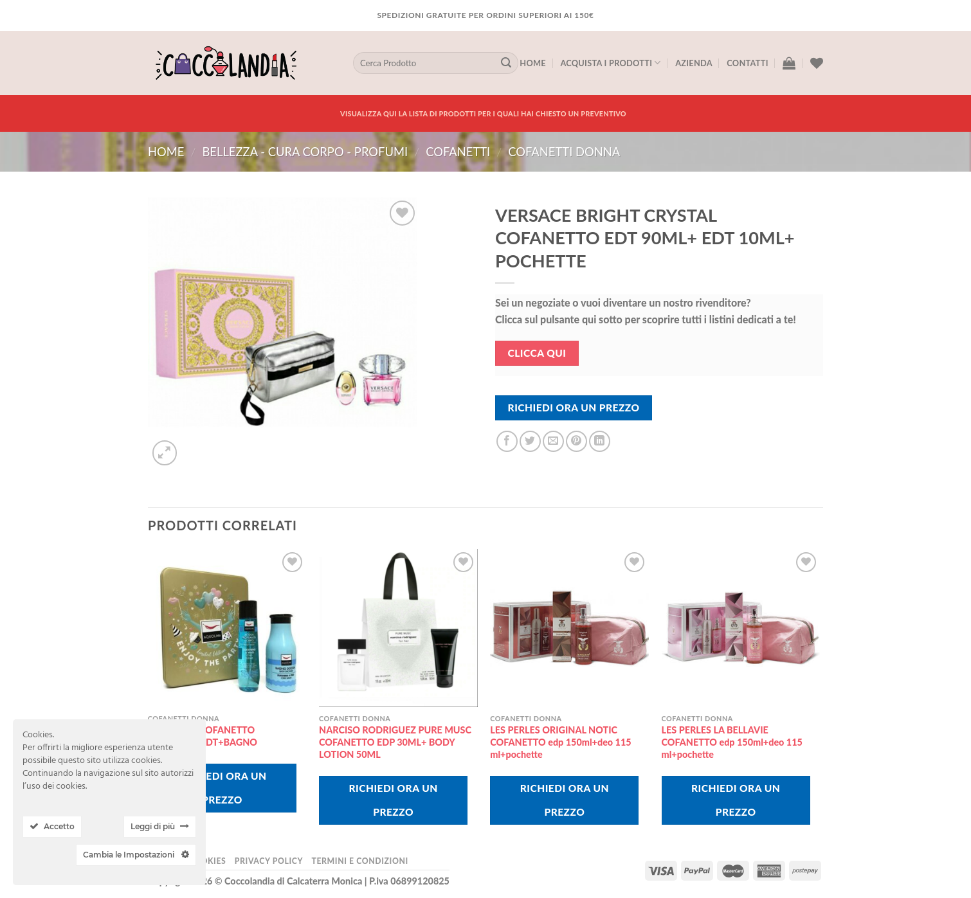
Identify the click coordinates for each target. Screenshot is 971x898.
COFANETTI (458, 152)
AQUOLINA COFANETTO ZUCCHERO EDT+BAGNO (202, 736)
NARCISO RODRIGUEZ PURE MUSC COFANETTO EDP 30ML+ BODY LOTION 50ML (395, 741)
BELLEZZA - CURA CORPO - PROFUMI (305, 152)
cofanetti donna (564, 152)
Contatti (747, 63)
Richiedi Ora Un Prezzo (574, 407)
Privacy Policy (269, 861)
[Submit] (506, 63)
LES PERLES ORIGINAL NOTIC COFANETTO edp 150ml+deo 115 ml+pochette (560, 741)
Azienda (693, 63)
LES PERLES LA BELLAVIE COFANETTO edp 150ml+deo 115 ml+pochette (732, 741)
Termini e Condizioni (359, 861)
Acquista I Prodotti (610, 63)
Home (533, 63)
